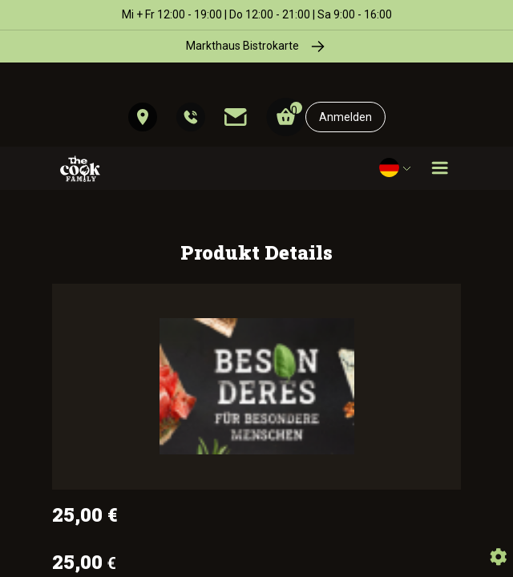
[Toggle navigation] (440, 168)
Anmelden (345, 117)
